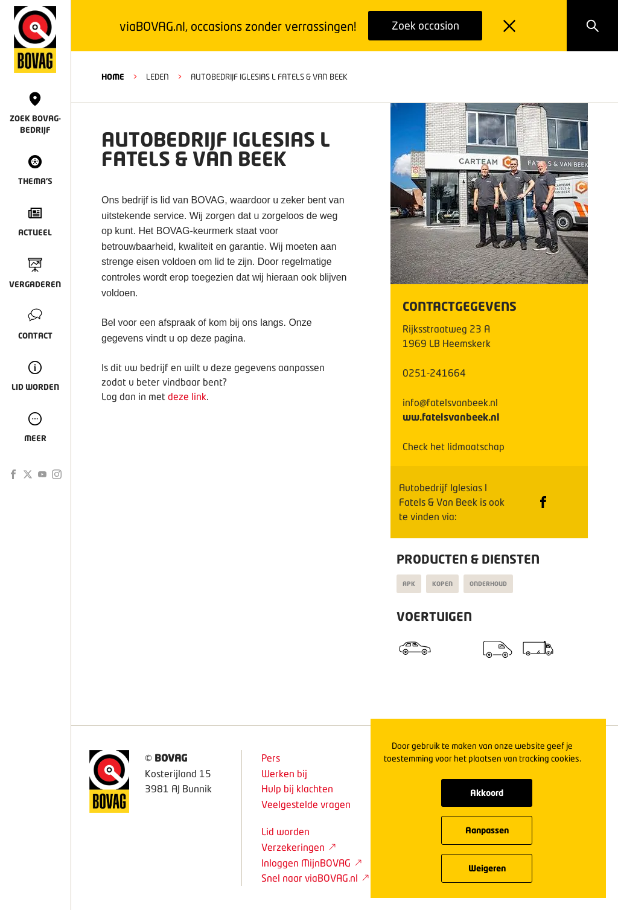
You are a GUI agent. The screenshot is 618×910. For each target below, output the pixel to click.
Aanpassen (487, 830)
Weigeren (487, 868)
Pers (270, 757)
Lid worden (285, 831)
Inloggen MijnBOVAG (311, 862)
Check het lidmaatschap (454, 446)
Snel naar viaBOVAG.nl (315, 877)
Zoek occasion (425, 25)
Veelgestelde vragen (306, 804)
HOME (112, 76)
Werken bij (284, 773)
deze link (187, 396)
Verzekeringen (298, 847)
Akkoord (486, 793)
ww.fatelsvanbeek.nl (451, 416)
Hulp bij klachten (297, 788)
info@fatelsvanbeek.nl (450, 402)
